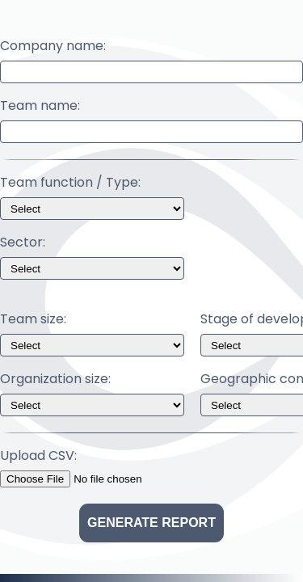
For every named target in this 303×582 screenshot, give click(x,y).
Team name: (40, 105)
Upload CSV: (38, 455)
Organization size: (55, 379)
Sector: (22, 242)
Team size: (33, 319)
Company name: (53, 46)
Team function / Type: (70, 182)
